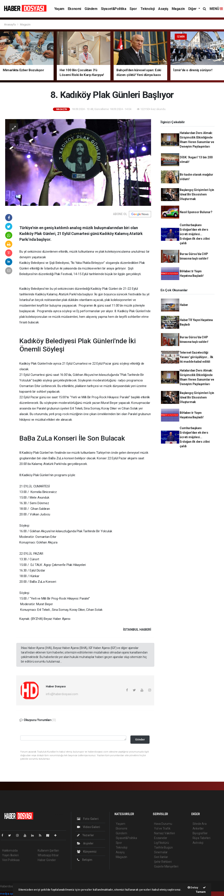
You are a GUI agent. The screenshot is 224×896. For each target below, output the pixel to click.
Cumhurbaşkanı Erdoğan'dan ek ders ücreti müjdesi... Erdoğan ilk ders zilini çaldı (195, 234)
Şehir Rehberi (163, 861)
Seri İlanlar (161, 857)
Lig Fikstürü (161, 842)
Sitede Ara (200, 823)
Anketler (198, 828)
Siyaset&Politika (113, 9)
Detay (193, 887)
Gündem (91, 9)
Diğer (193, 9)
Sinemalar (161, 852)
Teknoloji (148, 9)
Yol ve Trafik (162, 828)
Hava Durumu (163, 823)
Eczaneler (160, 838)
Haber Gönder (47, 860)
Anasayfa (10, 24)
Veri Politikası (11, 860)
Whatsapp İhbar (48, 855)
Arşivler (85, 843)
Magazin (178, 9)
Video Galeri (88, 827)
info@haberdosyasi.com (62, 694)
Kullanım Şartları (48, 850)
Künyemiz (87, 851)
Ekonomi (74, 9)
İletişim (84, 859)
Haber (184, 305)
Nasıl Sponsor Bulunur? (196, 212)
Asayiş (163, 9)
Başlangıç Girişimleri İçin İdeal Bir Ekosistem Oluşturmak (197, 194)
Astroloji (198, 842)
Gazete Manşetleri (166, 866)
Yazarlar (85, 835)
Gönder (140, 739)
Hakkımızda (10, 850)
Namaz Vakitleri (164, 833)
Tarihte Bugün (163, 847)
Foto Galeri (88, 818)
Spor (133, 9)
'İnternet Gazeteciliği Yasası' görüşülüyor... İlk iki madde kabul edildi (196, 357)
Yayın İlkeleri (10, 855)
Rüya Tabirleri (201, 838)
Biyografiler (200, 833)
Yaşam (59, 9)
